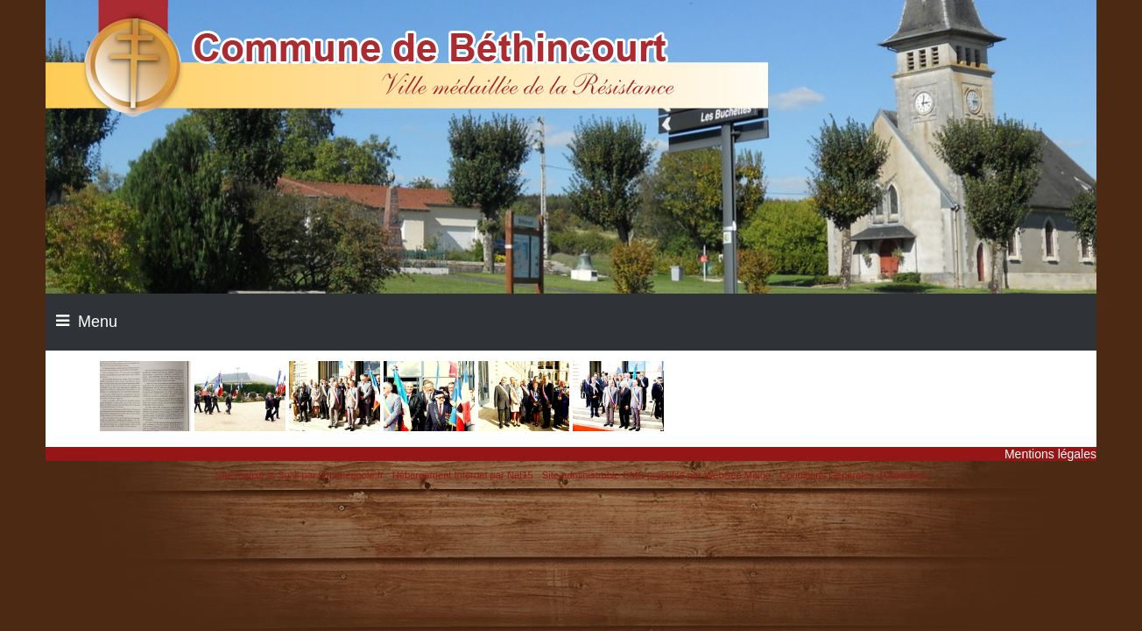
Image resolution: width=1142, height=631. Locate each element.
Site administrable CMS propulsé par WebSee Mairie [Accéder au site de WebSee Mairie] (657, 475)
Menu (97, 321)
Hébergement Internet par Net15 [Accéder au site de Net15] (462, 475)
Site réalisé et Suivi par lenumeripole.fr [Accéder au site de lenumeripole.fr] (299, 475)
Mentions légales (1050, 454)
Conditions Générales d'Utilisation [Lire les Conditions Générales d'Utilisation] (853, 475)
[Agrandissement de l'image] (145, 427)
